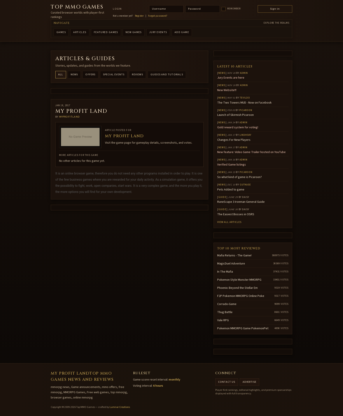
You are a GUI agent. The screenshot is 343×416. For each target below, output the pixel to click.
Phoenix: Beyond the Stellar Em (237, 288)
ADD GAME (182, 32)
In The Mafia (225, 272)
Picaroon (245, 110)
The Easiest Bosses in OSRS (235, 214)
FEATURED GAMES (106, 32)
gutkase (245, 184)
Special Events (114, 74)
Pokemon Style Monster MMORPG (239, 280)
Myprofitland (69, 117)
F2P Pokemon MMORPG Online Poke (240, 296)
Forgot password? (158, 16)
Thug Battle (225, 312)
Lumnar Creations (120, 407)
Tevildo (245, 97)
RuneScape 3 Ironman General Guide (241, 202)
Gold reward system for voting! (237, 127)
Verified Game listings (231, 164)
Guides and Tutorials (166, 74)
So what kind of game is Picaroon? (239, 177)
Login (117, 9)
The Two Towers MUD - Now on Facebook (244, 102)
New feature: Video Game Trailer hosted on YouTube (251, 152)
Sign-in (275, 9)
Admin (244, 73)
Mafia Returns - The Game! (234, 255)
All (60, 74)
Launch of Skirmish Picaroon (235, 115)
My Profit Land (124, 136)
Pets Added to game (230, 189)
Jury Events (158, 32)
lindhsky (246, 135)
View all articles (229, 222)
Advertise (250, 382)
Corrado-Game (226, 304)
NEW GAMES (134, 32)
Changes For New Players (233, 140)
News (74, 74)
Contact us (226, 382)
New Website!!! (226, 90)
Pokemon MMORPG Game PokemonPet (242, 328)
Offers (90, 74)
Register (139, 16)
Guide (222, 197)
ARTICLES (79, 32)
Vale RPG (223, 320)
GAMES (61, 32)
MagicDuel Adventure (231, 263)
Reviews (137, 74)
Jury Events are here (230, 78)
